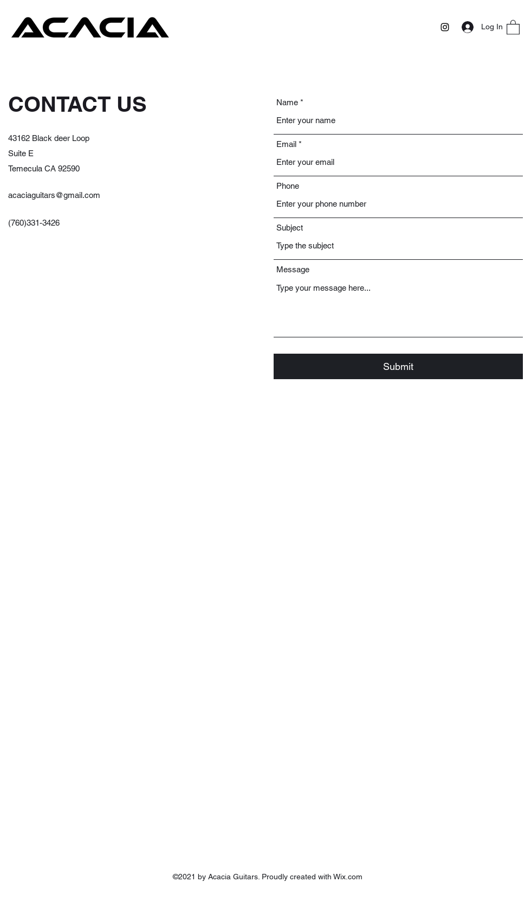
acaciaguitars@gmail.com (54, 195)
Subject (289, 227)
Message (292, 269)
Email (286, 144)
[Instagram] (444, 27)
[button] (513, 27)
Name (287, 102)
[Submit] (398, 366)
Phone (287, 186)
